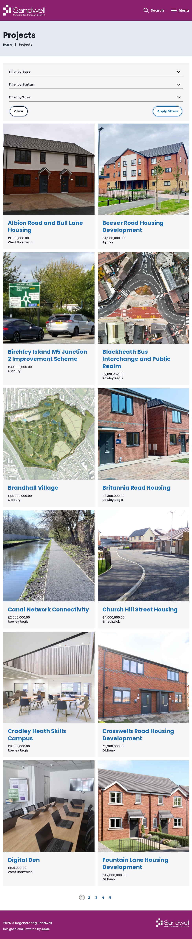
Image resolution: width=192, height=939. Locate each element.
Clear (21, 111)
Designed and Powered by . (26, 929)
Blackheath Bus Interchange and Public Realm (136, 359)
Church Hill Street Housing (140, 609)
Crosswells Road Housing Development (138, 734)
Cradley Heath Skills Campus (37, 734)
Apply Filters (167, 111)
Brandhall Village (33, 488)
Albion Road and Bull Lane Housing (45, 226)
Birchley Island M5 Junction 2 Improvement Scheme (47, 355)
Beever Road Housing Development (133, 226)
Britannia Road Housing (136, 488)
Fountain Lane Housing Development (135, 863)
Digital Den (24, 860)
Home (7, 45)
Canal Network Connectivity (48, 609)
